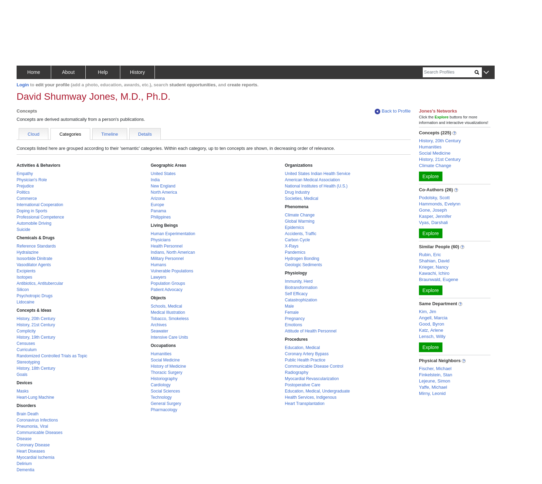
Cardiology (160, 385)
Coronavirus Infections (37, 420)
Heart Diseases (31, 451)
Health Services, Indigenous (310, 397)
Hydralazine (27, 252)
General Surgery (166, 403)
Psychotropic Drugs (35, 295)
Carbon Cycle (297, 240)
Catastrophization (301, 300)
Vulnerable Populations (172, 271)
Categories (70, 134)
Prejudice (25, 186)
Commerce (27, 198)
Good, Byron (431, 324)
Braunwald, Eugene (438, 279)
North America (164, 192)
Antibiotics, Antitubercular (40, 283)
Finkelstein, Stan (435, 374)
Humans (158, 264)
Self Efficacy (296, 293)
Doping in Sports (32, 211)
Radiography (296, 372)
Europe (157, 204)
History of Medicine (168, 366)
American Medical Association (312, 179)
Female (292, 312)
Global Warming (300, 221)
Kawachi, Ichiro (434, 273)
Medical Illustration (168, 312)
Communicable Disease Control (314, 366)
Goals (22, 374)
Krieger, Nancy (433, 267)
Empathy (25, 173)
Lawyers (158, 277)
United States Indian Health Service (317, 173)
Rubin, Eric (430, 254)
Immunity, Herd (298, 281)
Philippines (161, 217)
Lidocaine (25, 302)
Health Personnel (167, 246)
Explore (430, 176)
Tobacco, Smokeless (170, 318)
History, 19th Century (36, 337)
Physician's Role (32, 179)
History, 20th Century (36, 318)
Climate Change (300, 215)
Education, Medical (302, 347)
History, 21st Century (36, 324)
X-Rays (291, 246)
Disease (24, 438)
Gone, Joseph (433, 210)
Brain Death (27, 414)
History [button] (137, 72)
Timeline (109, 134)
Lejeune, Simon (434, 381)
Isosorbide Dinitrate (34, 258)
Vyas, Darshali (433, 222)
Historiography (164, 378)
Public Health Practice (305, 360)
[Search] (449, 72)
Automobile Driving (34, 223)
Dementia (25, 469)
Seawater (159, 331)
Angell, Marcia (433, 317)
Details (145, 134)
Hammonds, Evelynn (439, 203)
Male (289, 306)
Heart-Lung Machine (35, 397)
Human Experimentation (173, 233)
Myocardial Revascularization (312, 378)
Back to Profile (393, 111)
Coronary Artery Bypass (307, 353)
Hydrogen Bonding (302, 258)
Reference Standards (36, 246)
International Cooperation (40, 204)
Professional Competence (40, 217)
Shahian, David (434, 260)
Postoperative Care (302, 385)
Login (23, 84)
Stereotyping (28, 362)
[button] (486, 72)
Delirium (24, 463)
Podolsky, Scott (434, 197)
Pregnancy (295, 318)
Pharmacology (164, 409)
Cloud (33, 134)
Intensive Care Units (169, 337)
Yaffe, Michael (433, 387)
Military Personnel (167, 258)
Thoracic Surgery (166, 372)
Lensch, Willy (432, 336)
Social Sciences (165, 391)
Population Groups (168, 283)
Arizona (158, 198)
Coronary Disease (33, 445)
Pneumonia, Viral (32, 426)
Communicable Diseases (40, 432)
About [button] (68, 72)
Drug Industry (297, 192)
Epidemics (294, 227)
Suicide (23, 229)
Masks (23, 391)
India (155, 179)
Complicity (26, 331)
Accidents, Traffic (300, 233)
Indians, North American (173, 252)
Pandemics (295, 252)
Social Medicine (165, 360)
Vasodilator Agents (34, 264)
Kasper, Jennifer (435, 216)
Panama (158, 211)
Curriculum (27, 349)
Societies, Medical (301, 198)
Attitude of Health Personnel (310, 331)
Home (33, 72)
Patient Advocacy (167, 289)
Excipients (26, 271)
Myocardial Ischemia (35, 457)
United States (163, 173)
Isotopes (24, 277)
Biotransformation (301, 287)
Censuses (26, 343)
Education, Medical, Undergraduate (317, 391)
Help (103, 72)
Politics (23, 192)
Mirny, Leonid (432, 393)
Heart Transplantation (305, 403)
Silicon (23, 289)
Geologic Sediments (303, 264)
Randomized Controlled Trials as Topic (52, 356)
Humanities (161, 353)
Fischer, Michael (435, 368)
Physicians (160, 240)
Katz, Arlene (431, 330)
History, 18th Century (36, 368)
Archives (159, 324)
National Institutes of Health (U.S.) (316, 186)
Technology (161, 397)
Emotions (293, 324)
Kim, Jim (427, 311)
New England (163, 186)
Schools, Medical (166, 306)
